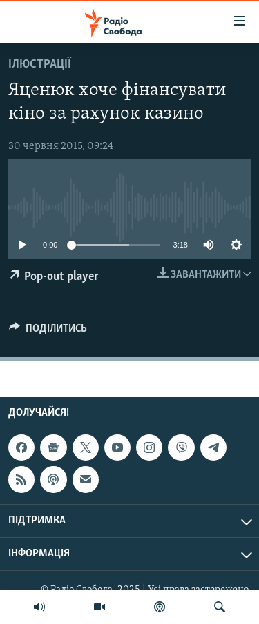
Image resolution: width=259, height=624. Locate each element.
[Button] (48, 332)
